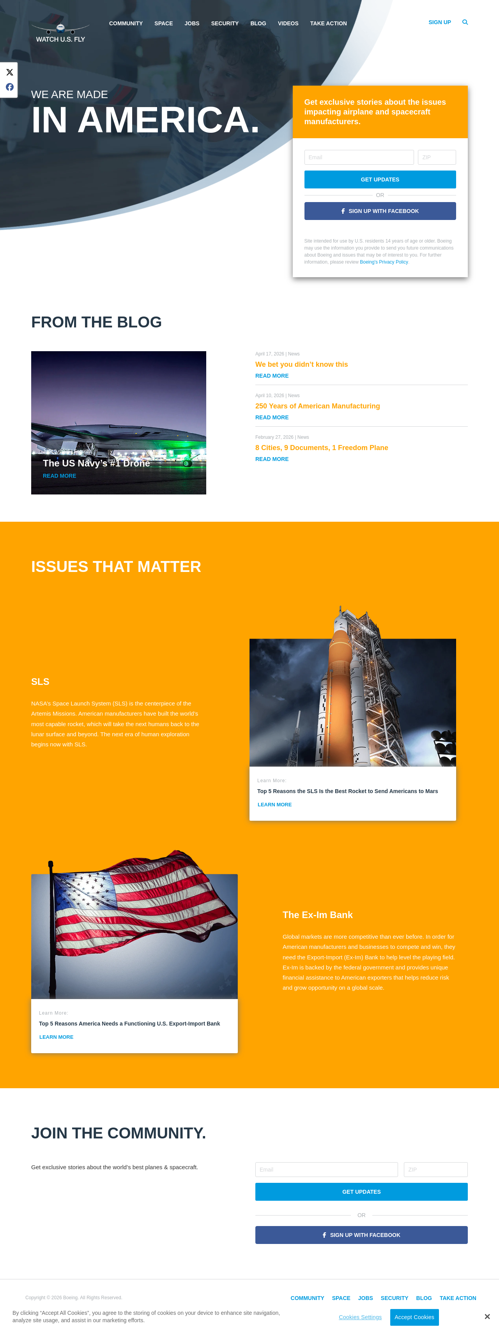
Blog (258, 23)
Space (163, 23)
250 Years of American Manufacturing (317, 406)
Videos (288, 23)
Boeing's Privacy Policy (384, 262)
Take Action (328, 23)
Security (225, 23)
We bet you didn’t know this (301, 364)
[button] (487, 1316)
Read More (59, 476)
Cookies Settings (360, 1317)
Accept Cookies (414, 1317)
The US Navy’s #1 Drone (96, 463)
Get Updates (380, 179)
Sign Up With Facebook (384, 211)
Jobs (192, 23)
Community (126, 23)
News (294, 354)
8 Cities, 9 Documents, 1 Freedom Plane (321, 448)
